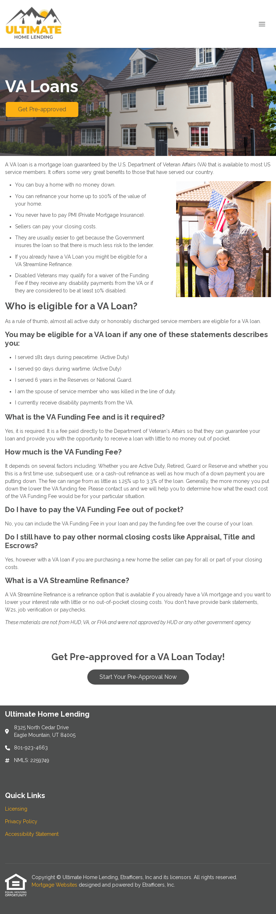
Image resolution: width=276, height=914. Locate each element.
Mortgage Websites (55, 885)
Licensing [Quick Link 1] (16, 809)
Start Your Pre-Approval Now (138, 676)
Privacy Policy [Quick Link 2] (21, 821)
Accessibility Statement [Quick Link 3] (32, 834)
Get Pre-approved (42, 109)
